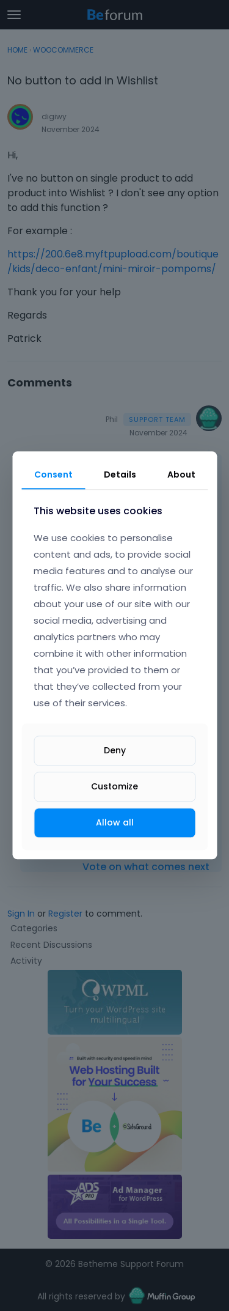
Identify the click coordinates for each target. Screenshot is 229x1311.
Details (120, 474)
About (181, 474)
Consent (53, 474)
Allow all (115, 822)
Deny (115, 750)
